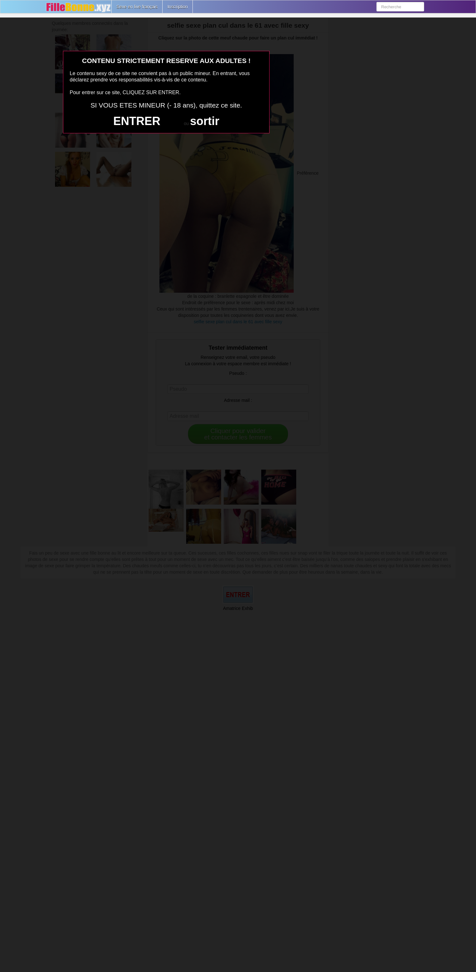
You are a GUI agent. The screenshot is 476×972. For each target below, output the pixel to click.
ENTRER (136, 121)
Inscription (177, 6)
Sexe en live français (137, 6)
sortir (204, 121)
